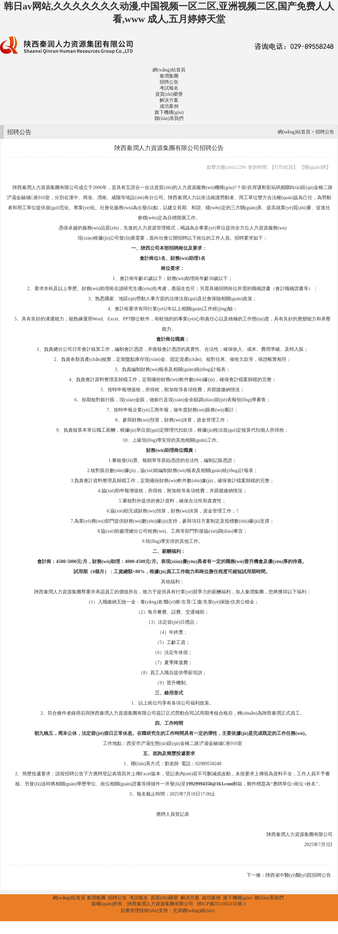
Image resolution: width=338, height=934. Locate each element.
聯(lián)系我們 (169, 118)
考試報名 (169, 88)
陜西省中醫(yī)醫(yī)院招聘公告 (298, 875)
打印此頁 (283, 167)
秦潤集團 (169, 76)
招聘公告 (169, 82)
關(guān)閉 (315, 167)
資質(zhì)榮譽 (169, 94)
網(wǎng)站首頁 (168, 69)
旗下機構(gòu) (169, 112)
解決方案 (169, 100)
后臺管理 (129, 910)
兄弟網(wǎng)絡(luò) (194, 910)
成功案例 (169, 106)
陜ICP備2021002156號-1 (221, 903)
